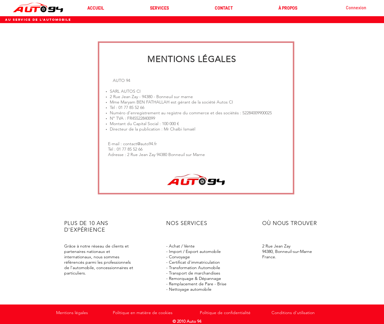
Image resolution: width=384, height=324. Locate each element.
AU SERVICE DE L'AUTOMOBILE (38, 20)
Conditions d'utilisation (293, 312)
